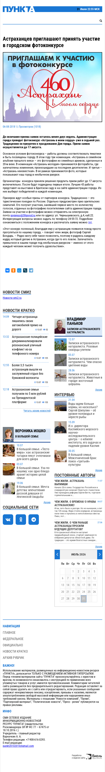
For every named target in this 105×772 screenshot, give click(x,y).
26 (94, 591)
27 (62, 598)
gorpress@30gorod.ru (22, 215)
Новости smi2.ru (12, 298)
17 (83, 585)
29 (73, 598)
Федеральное (13, 639)
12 (94, 578)
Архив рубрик (13, 658)
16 (78, 585)
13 (62, 585)
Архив (47, 502)
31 (83, 598)
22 (73, 591)
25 (89, 591)
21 (67, 591)
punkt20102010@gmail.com (18, 746)
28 (67, 598)
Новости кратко (15, 651)
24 (83, 591)
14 (67, 585)
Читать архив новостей (37, 410)
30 (78, 598)
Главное (9, 633)
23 (78, 591)
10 (83, 578)
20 (62, 591)
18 (89, 585)
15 (73, 585)
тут (90, 222)
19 (94, 585)
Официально (13, 645)
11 (89, 578)
